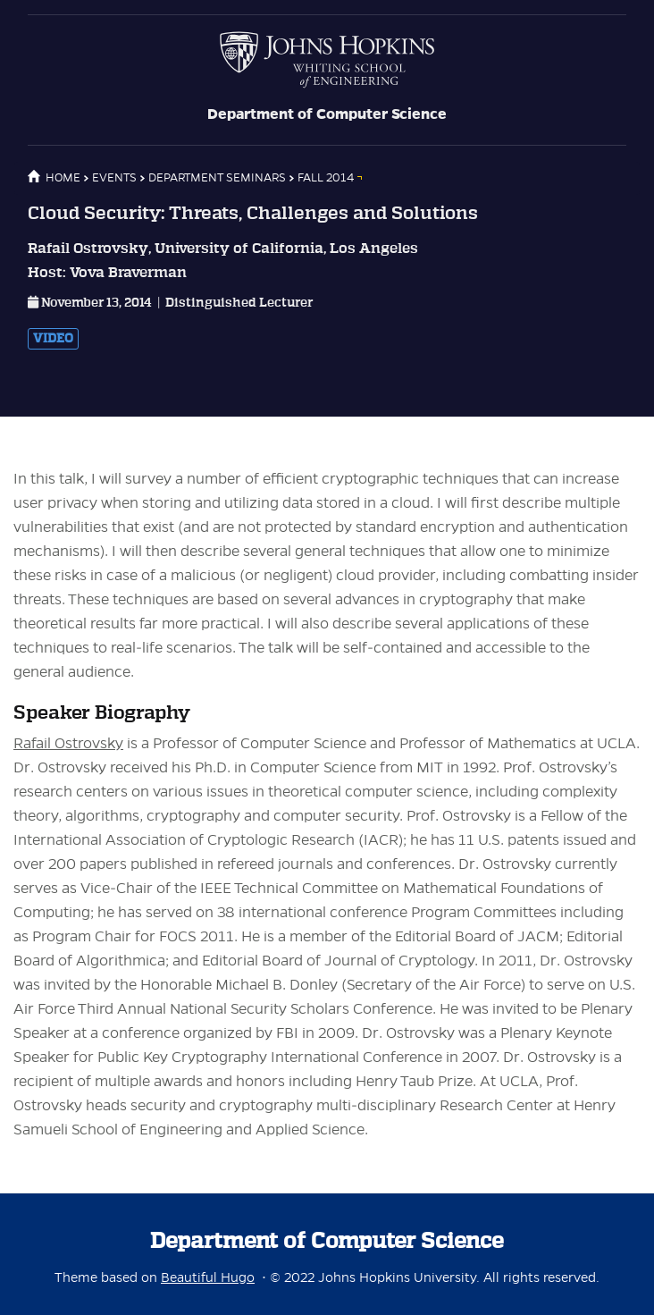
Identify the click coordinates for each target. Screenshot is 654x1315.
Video (53, 339)
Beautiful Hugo (208, 1277)
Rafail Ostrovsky (68, 744)
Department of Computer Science (327, 114)
